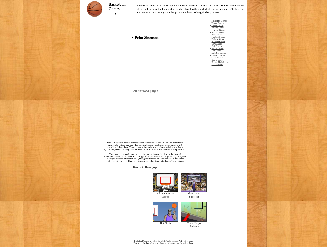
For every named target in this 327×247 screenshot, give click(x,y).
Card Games (217, 44)
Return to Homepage (145, 167)
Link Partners (217, 64)
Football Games (218, 37)
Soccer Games (218, 32)
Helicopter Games (219, 21)
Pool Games (217, 34)
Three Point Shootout (194, 195)
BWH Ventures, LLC (169, 241)
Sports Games (217, 60)
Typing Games (217, 23)
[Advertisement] (145, 26)
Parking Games (218, 28)
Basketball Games (141, 241)
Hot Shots (165, 223)
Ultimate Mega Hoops (165, 195)
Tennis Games (217, 25)
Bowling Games (218, 30)
